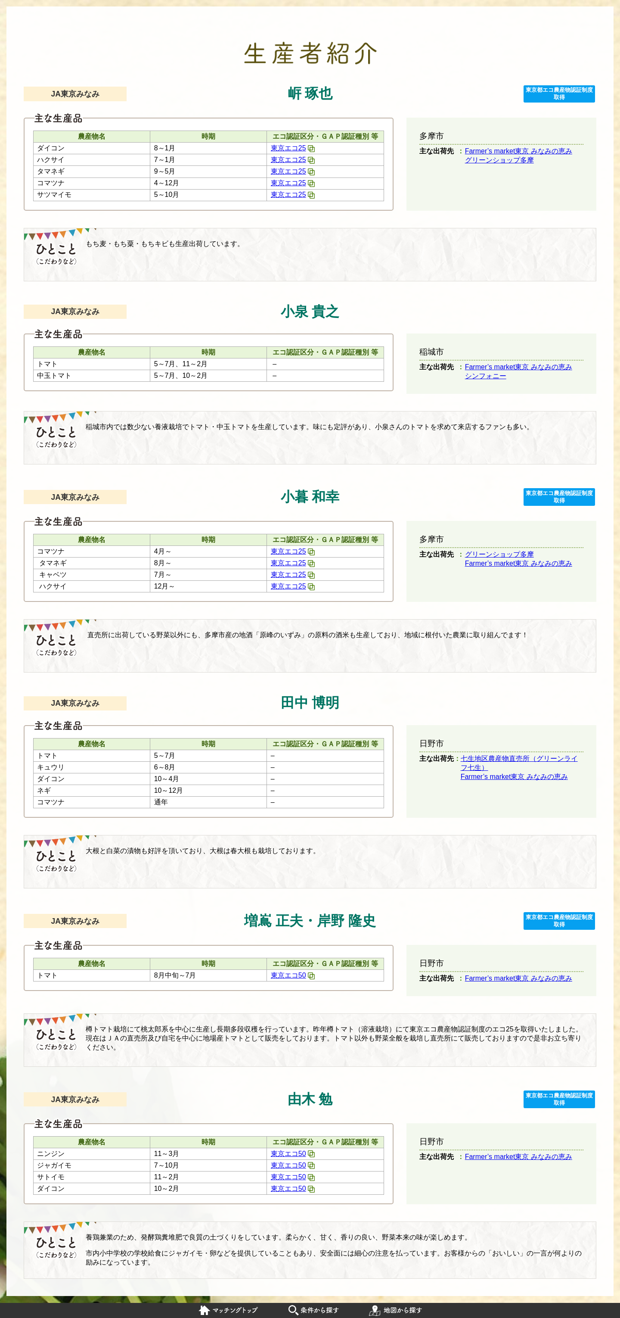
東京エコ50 (288, 975)
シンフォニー (485, 376)
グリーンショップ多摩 (499, 160)
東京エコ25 (288, 148)
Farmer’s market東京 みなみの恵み (518, 151)
